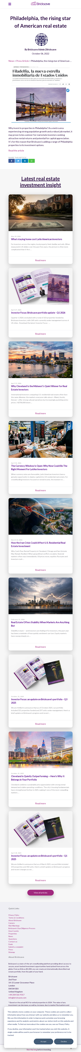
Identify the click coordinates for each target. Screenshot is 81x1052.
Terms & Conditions (16, 918)
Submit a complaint (15, 947)
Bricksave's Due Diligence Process (21, 928)
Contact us (12, 941)
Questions (12, 939)
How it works (13, 931)
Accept (43, 1041)
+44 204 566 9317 (16, 994)
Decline (64, 1041)
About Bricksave (14, 920)
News (11, 60)
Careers (11, 923)
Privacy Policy (13, 915)
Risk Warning (32, 1050)
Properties (12, 934)
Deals (10, 944)
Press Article (22, 60)
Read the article (16, 150)
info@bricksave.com (17, 997)
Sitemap (11, 952)
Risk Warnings (14, 926)
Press (10, 949)
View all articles (40, 892)
